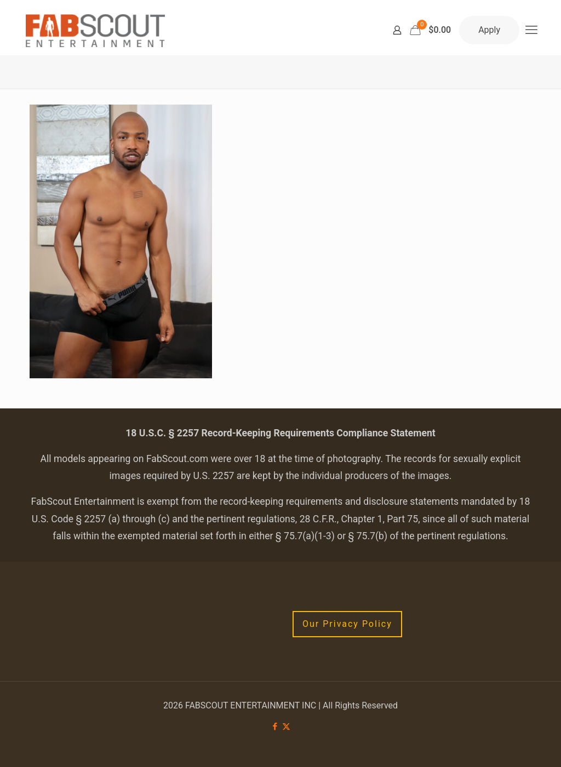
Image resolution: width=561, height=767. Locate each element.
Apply (489, 30)
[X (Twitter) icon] (286, 726)
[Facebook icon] (275, 726)
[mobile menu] (531, 30)
